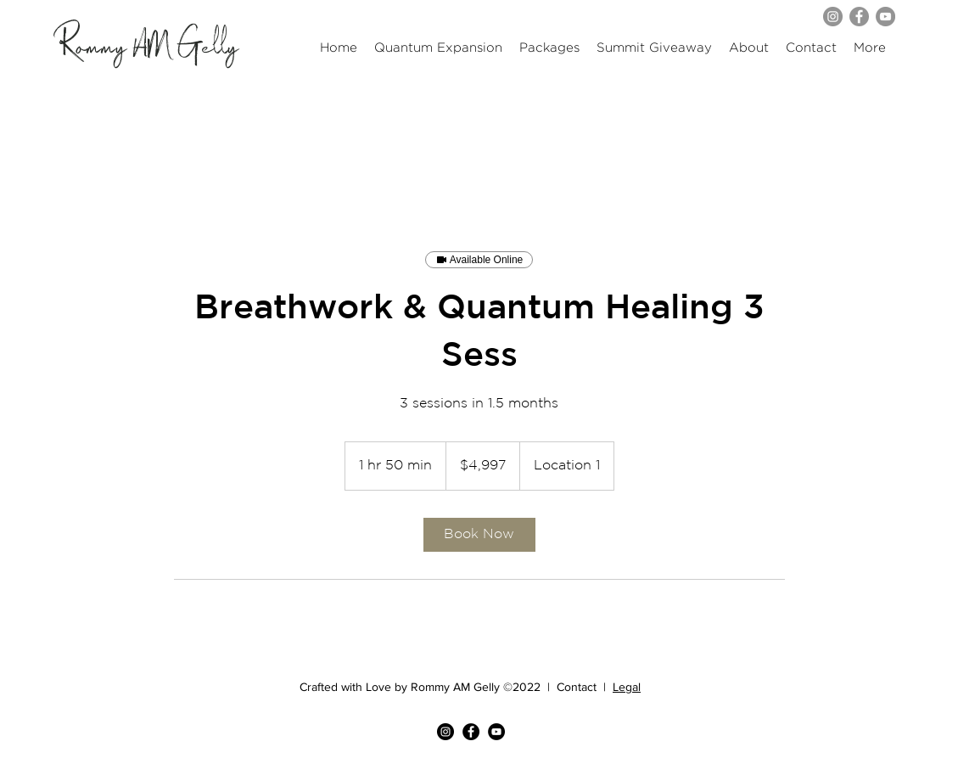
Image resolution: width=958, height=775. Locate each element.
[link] (479, 535)
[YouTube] (885, 16)
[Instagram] (833, 16)
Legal (627, 687)
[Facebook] (859, 16)
